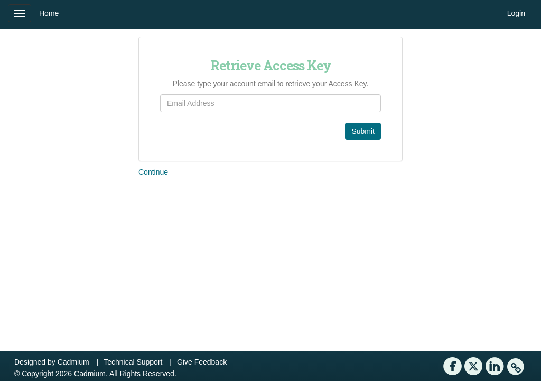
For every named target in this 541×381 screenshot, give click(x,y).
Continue (153, 172)
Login (516, 13)
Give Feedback (202, 362)
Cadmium (73, 362)
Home (49, 13)
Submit (363, 131)
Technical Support (133, 362)
